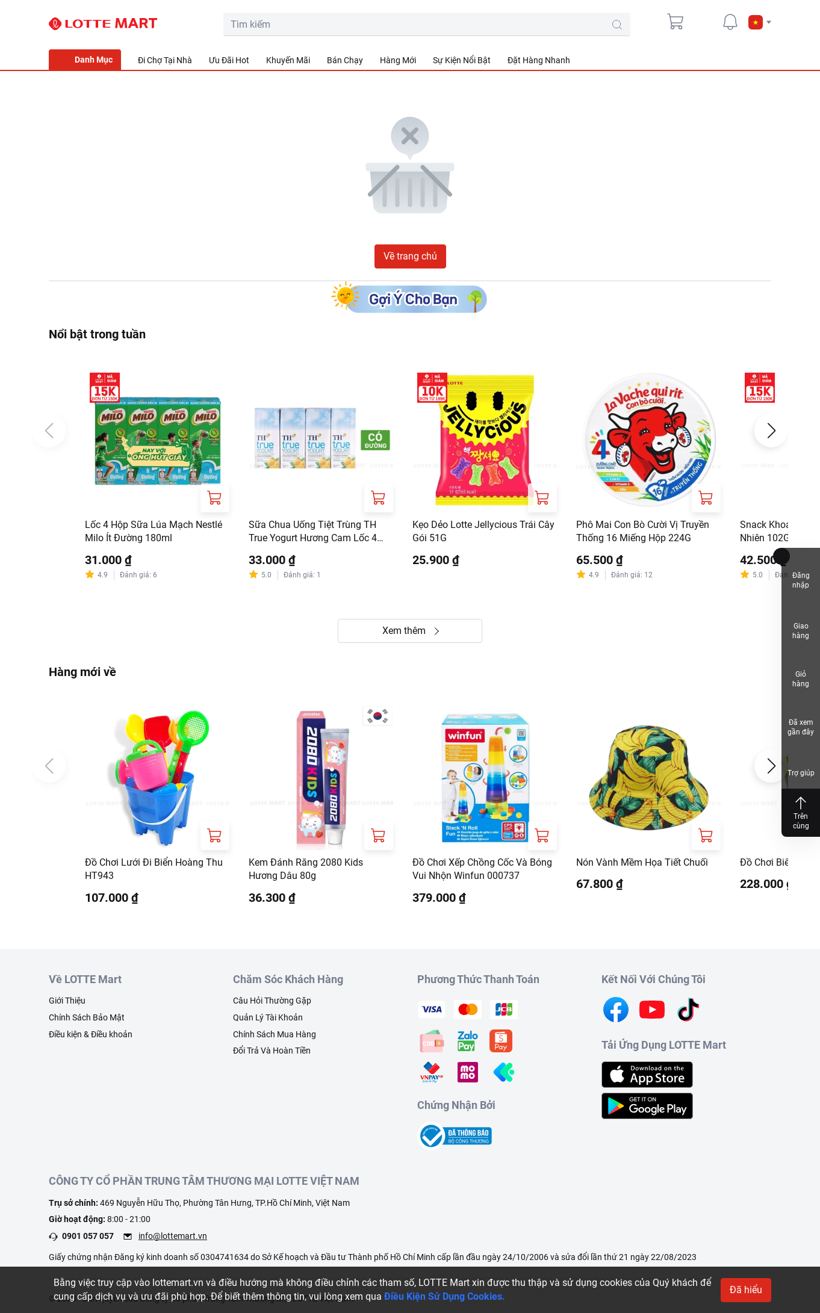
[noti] (730, 22)
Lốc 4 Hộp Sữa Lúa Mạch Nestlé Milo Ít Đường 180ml (153, 531)
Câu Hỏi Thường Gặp (272, 1000)
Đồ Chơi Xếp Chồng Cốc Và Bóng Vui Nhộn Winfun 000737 (482, 869)
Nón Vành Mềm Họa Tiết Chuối (642, 862)
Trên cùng (800, 812)
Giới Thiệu (67, 1000)
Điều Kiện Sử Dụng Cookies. (444, 1296)
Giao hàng (800, 621)
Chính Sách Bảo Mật (87, 1017)
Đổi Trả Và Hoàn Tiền (272, 1050)
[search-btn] (617, 24)
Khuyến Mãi (288, 60)
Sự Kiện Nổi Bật (462, 60)
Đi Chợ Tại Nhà (165, 60)
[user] (703, 22)
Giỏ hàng (800, 670)
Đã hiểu (746, 1290)
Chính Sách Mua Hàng (274, 1034)
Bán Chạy (345, 60)
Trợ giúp (801, 763)
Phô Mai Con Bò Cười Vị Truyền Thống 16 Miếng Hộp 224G (642, 531)
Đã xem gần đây (800, 718)
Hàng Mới (398, 60)
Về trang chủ (410, 256)
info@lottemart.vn (172, 1236)
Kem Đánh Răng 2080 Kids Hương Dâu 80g (306, 869)
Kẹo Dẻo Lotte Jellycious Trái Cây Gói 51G (483, 531)
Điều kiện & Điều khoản (90, 1034)
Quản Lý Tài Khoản (268, 1017)
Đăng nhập (801, 571)
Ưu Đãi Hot (229, 60)
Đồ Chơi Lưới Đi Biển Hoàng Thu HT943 (154, 869)
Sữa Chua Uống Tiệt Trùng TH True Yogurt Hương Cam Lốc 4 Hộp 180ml (313, 532)
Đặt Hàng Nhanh (539, 60)
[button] (759, 22)
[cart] (676, 22)
